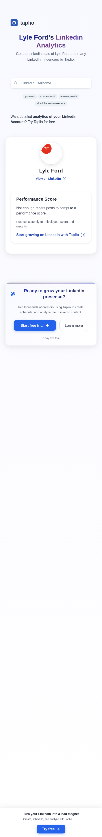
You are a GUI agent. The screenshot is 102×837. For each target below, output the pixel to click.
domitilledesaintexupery (51, 103)
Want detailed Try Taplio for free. (43, 119)
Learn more (74, 325)
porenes (30, 96)
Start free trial (35, 325)
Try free (51, 829)
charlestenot (47, 96)
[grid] (51, 605)
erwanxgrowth (69, 96)
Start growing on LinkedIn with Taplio (50, 235)
